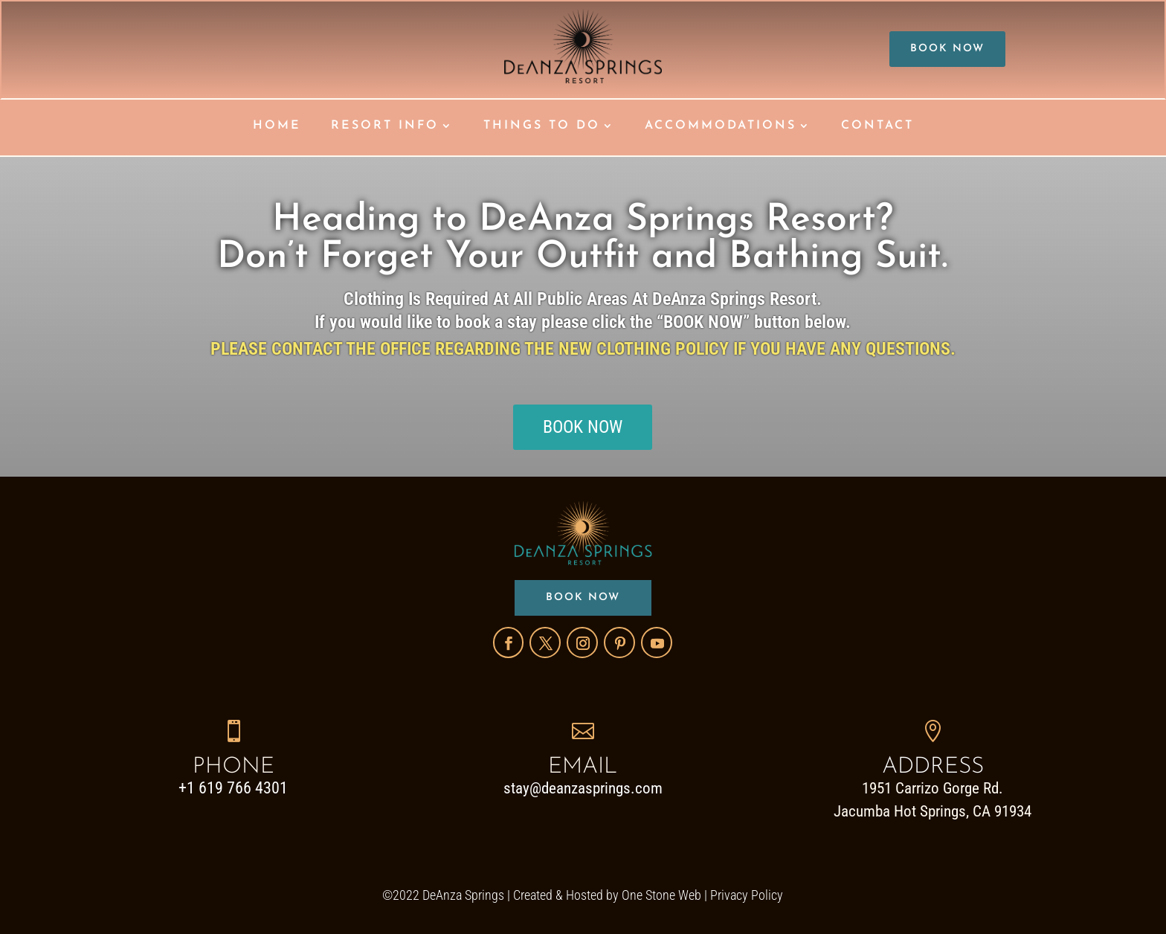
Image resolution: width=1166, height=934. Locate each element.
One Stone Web (661, 895)
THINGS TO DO (541, 126)
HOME (277, 126)
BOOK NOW (947, 48)
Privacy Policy (746, 895)
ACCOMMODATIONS (720, 126)
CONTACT (877, 126)
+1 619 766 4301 (233, 788)
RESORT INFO (385, 126)
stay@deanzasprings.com (583, 788)
